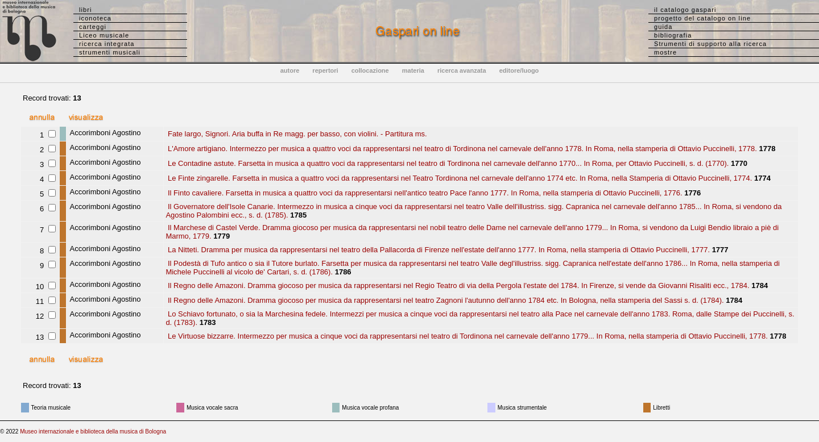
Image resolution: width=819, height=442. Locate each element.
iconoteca (95, 18)
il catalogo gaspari (685, 9)
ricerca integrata (107, 43)
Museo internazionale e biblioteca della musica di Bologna (93, 431)
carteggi (92, 26)
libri (85, 9)
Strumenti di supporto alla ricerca (710, 43)
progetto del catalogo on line (702, 18)
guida (663, 26)
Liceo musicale (104, 35)
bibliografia (673, 35)
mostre (665, 52)
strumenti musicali (109, 52)
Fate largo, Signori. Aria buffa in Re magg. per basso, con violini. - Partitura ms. (296, 134)
